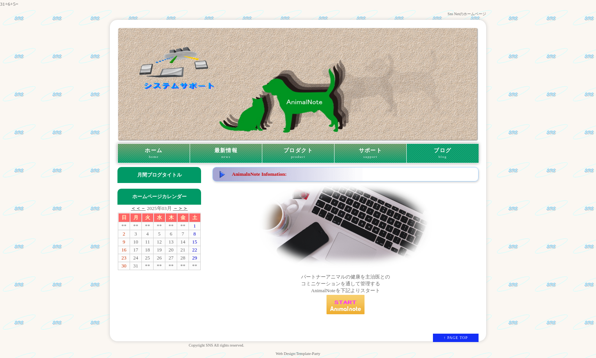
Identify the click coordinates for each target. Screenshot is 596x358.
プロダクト (298, 153)
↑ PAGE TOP (456, 338)
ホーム (154, 153)
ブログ (443, 153)
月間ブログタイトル (159, 175)
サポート (370, 153)
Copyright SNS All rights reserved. (216, 345)
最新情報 (226, 153)
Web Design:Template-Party (298, 354)
